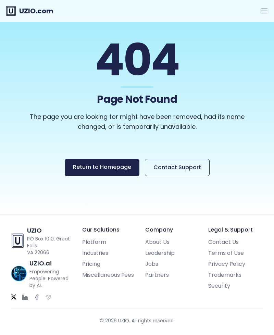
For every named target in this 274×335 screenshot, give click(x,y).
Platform (94, 242)
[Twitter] (13, 297)
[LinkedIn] (25, 297)
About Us (157, 242)
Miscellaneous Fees (108, 275)
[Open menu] (264, 11)
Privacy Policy (226, 264)
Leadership (160, 253)
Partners (157, 275)
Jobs (151, 264)
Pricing (91, 264)
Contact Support (177, 167)
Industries (95, 253)
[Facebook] (37, 297)
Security (219, 286)
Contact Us (223, 242)
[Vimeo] (48, 297)
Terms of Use (226, 253)
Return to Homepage (102, 167)
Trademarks (224, 275)
